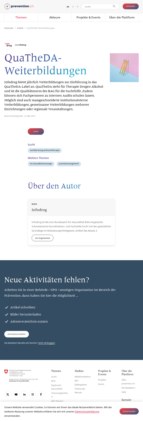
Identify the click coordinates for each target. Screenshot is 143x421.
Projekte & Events (88, 17)
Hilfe (124, 392)
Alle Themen (57, 401)
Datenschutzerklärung (87, 411)
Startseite (9, 27)
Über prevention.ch (128, 381)
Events (101, 384)
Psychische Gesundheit (56, 387)
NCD (53, 380)
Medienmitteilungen (83, 378)
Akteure (54, 17)
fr (77, 6)
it (73, 6)
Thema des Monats (80, 390)
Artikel (20, 27)
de (68, 6)
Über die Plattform (122, 17)
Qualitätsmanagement (69, 163)
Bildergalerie (81, 384)
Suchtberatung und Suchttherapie (45, 150)
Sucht (54, 376)
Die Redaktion (128, 387)
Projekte (102, 379)
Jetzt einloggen (46, 342)
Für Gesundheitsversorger (41, 163)
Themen (21, 17)
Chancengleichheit (59, 395)
